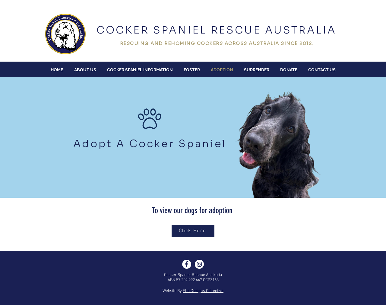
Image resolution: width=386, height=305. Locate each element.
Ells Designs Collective (203, 291)
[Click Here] (193, 231)
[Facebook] (186, 264)
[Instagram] (199, 264)
